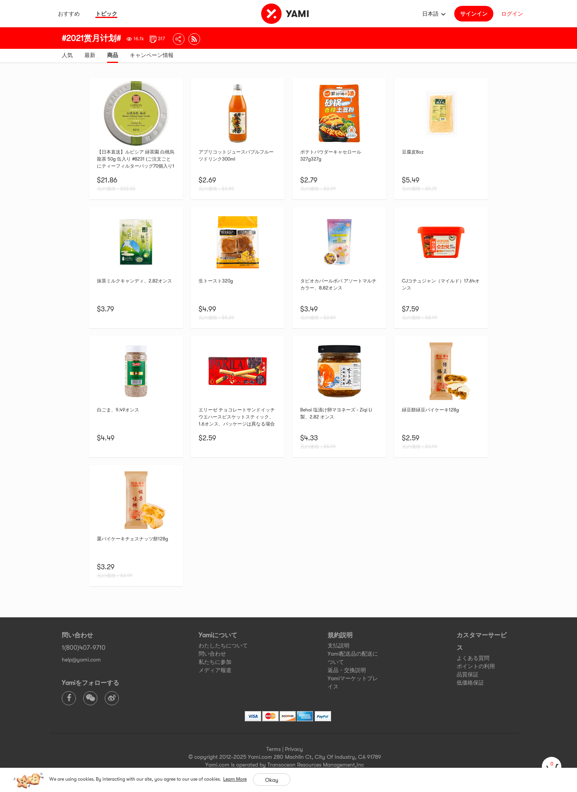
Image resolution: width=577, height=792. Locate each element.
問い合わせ (212, 654)
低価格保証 (470, 682)
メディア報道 (215, 670)
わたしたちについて (223, 645)
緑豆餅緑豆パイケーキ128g (430, 410)
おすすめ (69, 14)
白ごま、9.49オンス (118, 410)
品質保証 (467, 674)
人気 (67, 55)
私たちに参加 (215, 662)
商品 (112, 55)
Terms (273, 749)
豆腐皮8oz (412, 152)
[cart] (551, 766)
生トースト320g (216, 281)
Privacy (294, 749)
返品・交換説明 (347, 670)
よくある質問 (473, 658)
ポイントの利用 (476, 666)
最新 (89, 55)
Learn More (235, 779)
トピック (106, 14)
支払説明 (338, 645)
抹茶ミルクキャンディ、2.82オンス (134, 281)
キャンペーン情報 (152, 55)
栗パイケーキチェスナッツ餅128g (132, 539)
